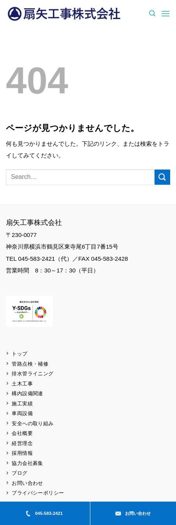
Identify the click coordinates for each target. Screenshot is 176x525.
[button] (152, 13)
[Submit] (162, 177)
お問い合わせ (133, 513)
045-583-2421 (44, 513)
